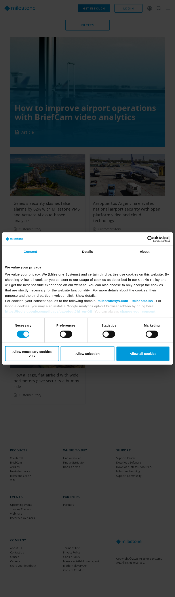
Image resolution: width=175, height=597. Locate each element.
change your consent (137, 311)
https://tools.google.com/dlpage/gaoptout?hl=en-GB (49, 311)
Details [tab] (87, 251)
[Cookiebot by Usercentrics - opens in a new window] (150, 239)
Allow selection (87, 354)
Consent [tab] (30, 251)
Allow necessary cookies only (32, 353)
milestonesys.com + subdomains (125, 301)
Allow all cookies (143, 354)
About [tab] (145, 251)
